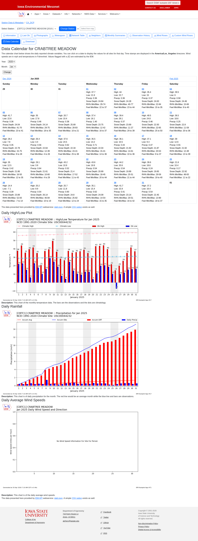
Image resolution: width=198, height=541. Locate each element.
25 (171, 159)
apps (176, 8)
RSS (104, 533)
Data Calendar (11, 41)
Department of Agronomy (35, 523)
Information (9, 35)
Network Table (77, 35)
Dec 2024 (7, 79)
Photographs (41, 35)
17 (143, 136)
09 (115, 112)
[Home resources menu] (29, 14)
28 (59, 183)
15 (87, 136)
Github (105, 522)
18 (171, 136)
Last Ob (25, 35)
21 (59, 159)
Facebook (106, 512)
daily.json (58, 207)
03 (143, 89)
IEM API (39, 207)
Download (28, 41)
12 (4, 136)
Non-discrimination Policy (148, 524)
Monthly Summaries (115, 35)
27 (31, 183)
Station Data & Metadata (12, 23)
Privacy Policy (143, 527)
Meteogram (58, 35)
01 (87, 89)
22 (87, 159)
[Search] (162, 3)
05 (4, 112)
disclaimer (165, 8)
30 (115, 183)
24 (143, 159)
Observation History (140, 35)
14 (59, 136)
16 (115, 136)
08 (87, 112)
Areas (45, 14)
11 (171, 112)
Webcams (114, 14)
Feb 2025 (174, 79)
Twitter (105, 517)
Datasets (56, 14)
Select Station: (8, 29)
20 (31, 159)
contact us (150, 8)
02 (115, 89)
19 (4, 159)
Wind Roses (161, 35)
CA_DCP (30, 23)
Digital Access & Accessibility (149, 530)
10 (143, 112)
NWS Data (89, 14)
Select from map (87, 29)
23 (115, 159)
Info (66, 14)
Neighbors (95, 35)
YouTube (105, 528)
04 (171, 89)
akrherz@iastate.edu (71, 521)
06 (31, 112)
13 (31, 136)
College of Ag (30, 519)
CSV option (77, 207)
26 (4, 183)
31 (143, 183)
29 (87, 183)
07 (59, 112)
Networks (76, 14)
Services (102, 14)
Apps (36, 14)
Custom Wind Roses (182, 35)
